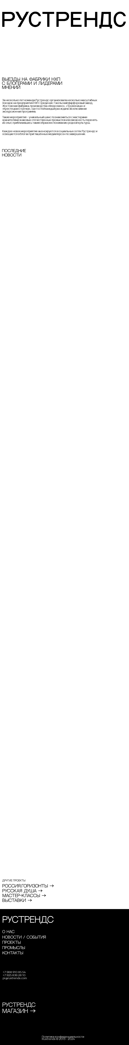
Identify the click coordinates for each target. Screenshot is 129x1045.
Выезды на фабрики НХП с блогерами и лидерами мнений (32, 83)
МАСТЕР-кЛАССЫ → (24, 896)
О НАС (8, 932)
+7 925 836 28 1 (13, 975)
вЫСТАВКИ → (17, 901)
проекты (11, 942)
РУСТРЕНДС (28, 920)
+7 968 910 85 (12, 972)
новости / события (24, 937)
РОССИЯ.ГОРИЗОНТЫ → (28, 886)
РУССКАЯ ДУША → (22, 891)
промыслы (13, 948)
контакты (12, 953)
